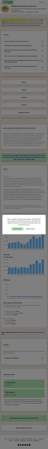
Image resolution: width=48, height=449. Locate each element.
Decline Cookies (30, 229)
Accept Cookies (17, 229)
